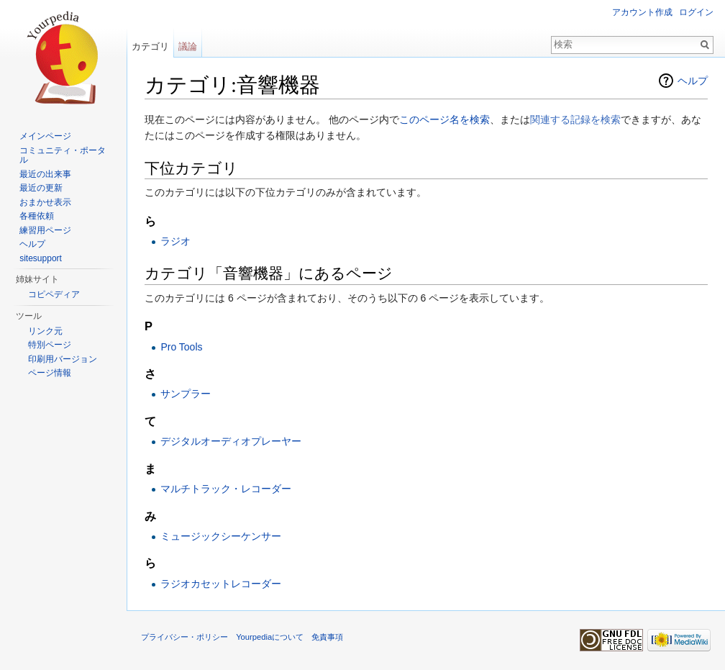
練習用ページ (45, 230)
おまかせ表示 (45, 202)
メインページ (45, 136)
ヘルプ (693, 80)
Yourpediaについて (270, 637)
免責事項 (327, 637)
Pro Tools (181, 347)
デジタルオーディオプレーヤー (230, 441)
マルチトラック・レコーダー (225, 488)
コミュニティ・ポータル (62, 155)
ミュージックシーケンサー (220, 536)
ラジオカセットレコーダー (220, 583)
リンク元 (45, 331)
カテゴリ (150, 46)
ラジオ (175, 241)
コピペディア (54, 294)
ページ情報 (49, 373)
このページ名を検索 (444, 119)
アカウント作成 (642, 12)
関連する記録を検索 (575, 119)
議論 (187, 46)
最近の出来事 (45, 174)
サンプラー (185, 393)
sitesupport (40, 258)
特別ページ (49, 345)
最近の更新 (41, 188)
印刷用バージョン (62, 359)
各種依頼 (36, 216)
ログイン (696, 12)
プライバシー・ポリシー (184, 637)
